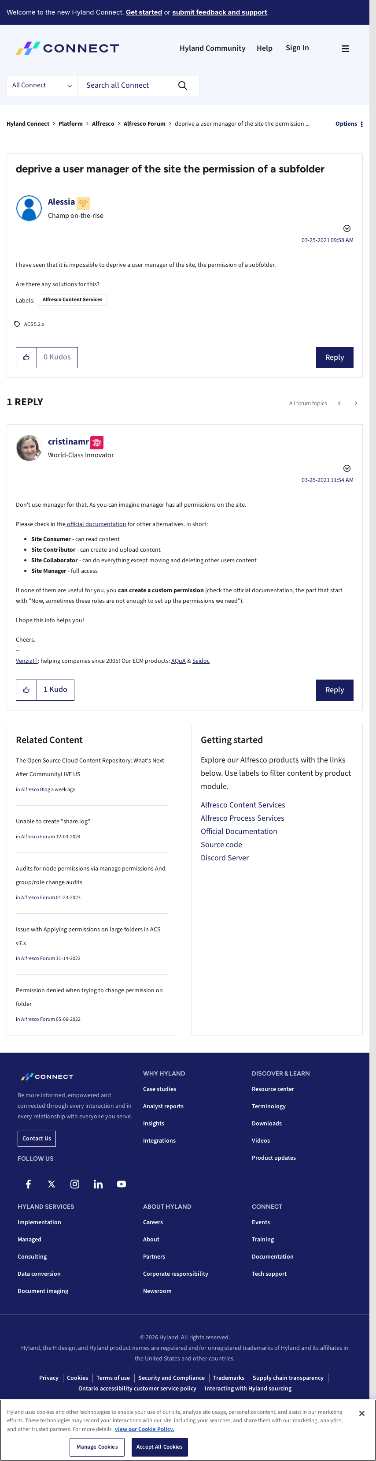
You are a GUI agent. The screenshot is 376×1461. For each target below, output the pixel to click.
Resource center (273, 1089)
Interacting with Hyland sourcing (248, 1388)
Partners (154, 1256)
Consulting (32, 1256)
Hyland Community (213, 48)
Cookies (77, 1378)
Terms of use (113, 1378)
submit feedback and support (219, 12)
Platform (71, 124)
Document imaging (43, 1291)
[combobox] (138, 85)
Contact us (36, 1138)
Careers (153, 1222)
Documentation (273, 1256)
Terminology (269, 1106)
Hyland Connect (28, 124)
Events (261, 1222)
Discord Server (225, 857)
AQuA (178, 661)
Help (265, 48)
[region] (188, 1430)
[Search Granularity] (42, 85)
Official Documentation (239, 831)
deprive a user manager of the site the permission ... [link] (242, 124)
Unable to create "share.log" (53, 821)
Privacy (49, 1378)
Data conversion (39, 1274)
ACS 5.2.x (34, 324)
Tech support (269, 1274)
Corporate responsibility (175, 1274)
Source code (221, 844)
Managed (29, 1239)
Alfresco (103, 124)
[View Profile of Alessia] (61, 202)
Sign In (297, 47)
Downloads (267, 1123)
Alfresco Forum (145, 124)
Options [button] (346, 124)
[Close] (362, 1413)
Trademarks (228, 1378)
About (151, 1239)
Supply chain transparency (288, 1378)
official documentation (96, 524)
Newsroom (157, 1291)
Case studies (159, 1089)
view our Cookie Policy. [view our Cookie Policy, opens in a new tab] (144, 1429)
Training (263, 1239)
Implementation (39, 1222)
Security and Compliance (171, 1378)
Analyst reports (163, 1106)
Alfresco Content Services (72, 299)
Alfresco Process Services (242, 818)
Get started (144, 12)
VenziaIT (27, 661)
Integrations (159, 1140)
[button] (26, 358)
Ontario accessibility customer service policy (137, 1388)
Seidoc (201, 661)
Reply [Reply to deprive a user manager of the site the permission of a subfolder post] (334, 357)
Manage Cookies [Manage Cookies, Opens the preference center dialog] (97, 1447)
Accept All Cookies (159, 1447)
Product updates (274, 1158)
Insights (153, 1123)
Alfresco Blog (35, 789)
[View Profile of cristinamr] (68, 442)
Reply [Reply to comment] (334, 689)
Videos (261, 1140)
